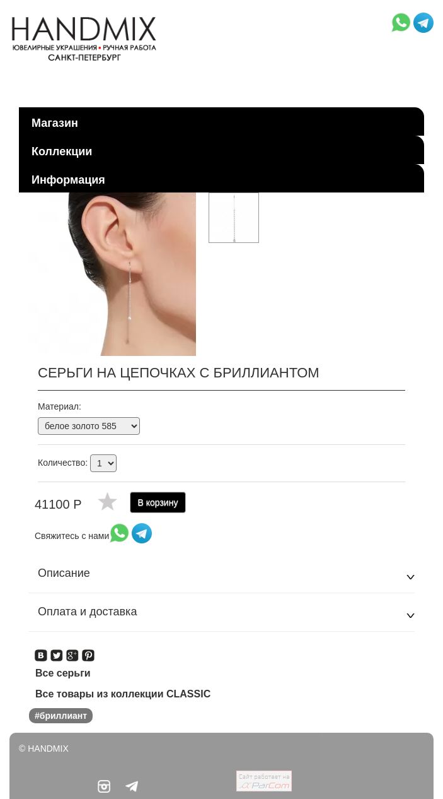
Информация (68, 180)
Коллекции (62, 151)
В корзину (158, 502)
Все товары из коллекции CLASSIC (122, 694)
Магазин (55, 123)
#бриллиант (61, 716)
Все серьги (63, 673)
